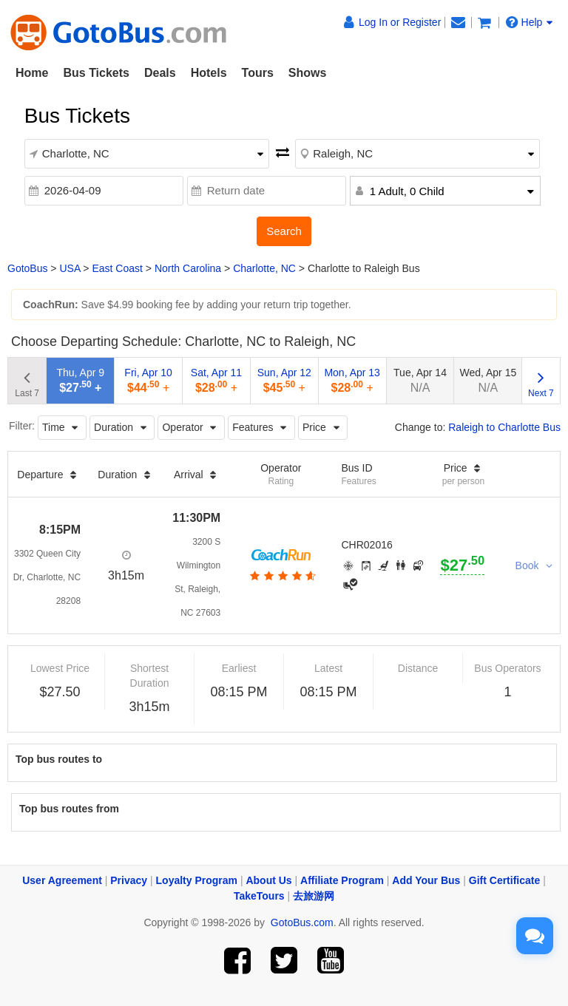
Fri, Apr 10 (148, 380)
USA (69, 268)
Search (284, 231)
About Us (268, 880)
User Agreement (62, 880)
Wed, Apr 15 (487, 380)
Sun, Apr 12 (284, 380)
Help (529, 22)
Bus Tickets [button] (96, 73)
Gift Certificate (504, 880)
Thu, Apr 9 (80, 380)
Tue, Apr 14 (420, 380)
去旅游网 (313, 896)
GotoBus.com (302, 922)
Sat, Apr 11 (216, 380)
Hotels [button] (209, 73)
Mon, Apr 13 (352, 380)
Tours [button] (258, 73)
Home (32, 73)
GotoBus (27, 268)
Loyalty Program (196, 880)
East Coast (117, 268)
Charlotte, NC (264, 268)
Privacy (128, 880)
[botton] (281, 576)
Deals (160, 73)
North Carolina (188, 268)
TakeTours (259, 896)
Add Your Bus (426, 880)
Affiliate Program (342, 880)
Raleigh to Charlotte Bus (504, 427)
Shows (307, 73)
